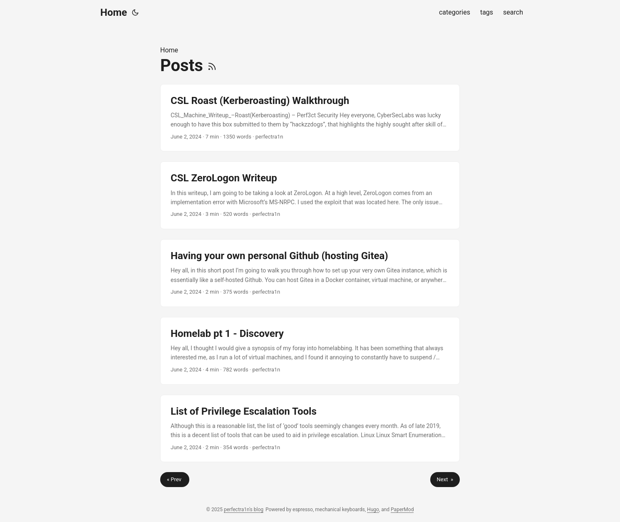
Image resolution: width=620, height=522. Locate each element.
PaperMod (402, 509)
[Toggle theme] (135, 12)
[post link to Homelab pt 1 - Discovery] (310, 350)
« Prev (175, 479)
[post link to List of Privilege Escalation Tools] (310, 428)
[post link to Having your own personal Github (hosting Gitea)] (310, 273)
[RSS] (212, 65)
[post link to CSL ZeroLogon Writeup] (310, 195)
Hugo (373, 509)
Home (113, 12)
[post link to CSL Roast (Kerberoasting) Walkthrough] (310, 117)
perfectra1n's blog (243, 509)
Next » (445, 479)
